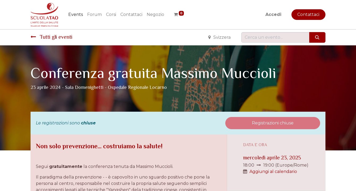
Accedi (273, 14)
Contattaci (308, 14)
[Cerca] (317, 37)
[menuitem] (75, 14)
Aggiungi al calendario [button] (273, 171)
